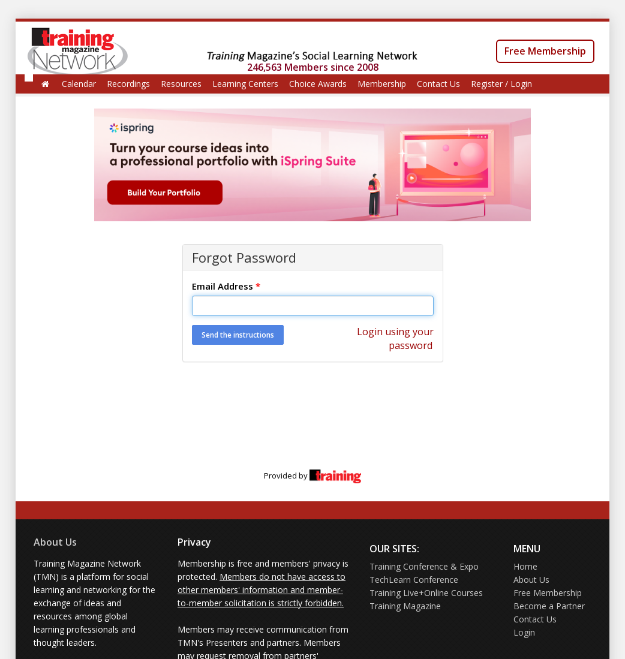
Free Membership (545, 51)
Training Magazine (405, 606)
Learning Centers (245, 83)
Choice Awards (318, 83)
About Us (55, 542)
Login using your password (395, 338)
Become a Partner (549, 606)
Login (524, 632)
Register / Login (501, 83)
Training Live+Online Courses (426, 592)
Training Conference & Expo (424, 566)
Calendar (79, 83)
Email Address (226, 286)
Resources (181, 83)
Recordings (128, 83)
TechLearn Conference (413, 579)
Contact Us (438, 83)
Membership (381, 83)
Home (525, 566)
